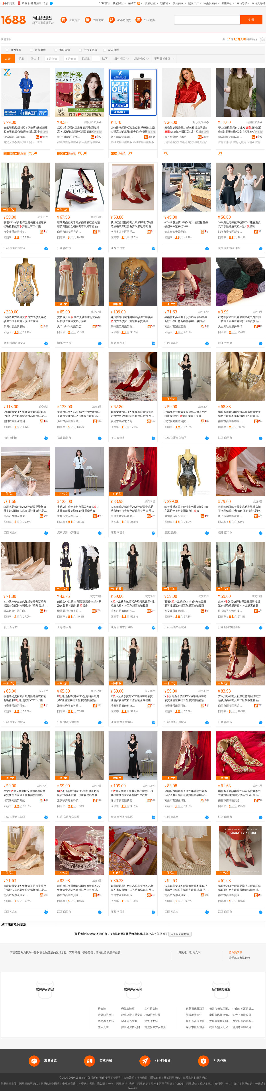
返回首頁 (162, 933)
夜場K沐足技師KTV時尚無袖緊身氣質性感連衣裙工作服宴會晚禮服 (185, 603)
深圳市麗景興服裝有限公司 (16, 326)
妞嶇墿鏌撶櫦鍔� (67, 142)
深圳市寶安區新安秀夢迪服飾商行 (230, 231)
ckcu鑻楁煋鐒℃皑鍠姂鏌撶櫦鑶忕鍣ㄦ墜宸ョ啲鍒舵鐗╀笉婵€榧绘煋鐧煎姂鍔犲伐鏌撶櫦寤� (133, 130)
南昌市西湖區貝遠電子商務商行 (69, 231)
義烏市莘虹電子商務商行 (123, 421)
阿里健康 (247, 1083)
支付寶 (219, 1083)
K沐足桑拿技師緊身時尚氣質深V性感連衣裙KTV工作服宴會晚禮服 (133, 603)
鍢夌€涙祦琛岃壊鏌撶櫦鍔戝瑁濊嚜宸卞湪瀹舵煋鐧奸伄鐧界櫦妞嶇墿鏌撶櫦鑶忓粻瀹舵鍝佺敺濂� (78, 130)
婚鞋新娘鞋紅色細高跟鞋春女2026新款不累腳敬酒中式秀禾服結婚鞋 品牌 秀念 (132, 888)
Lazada (132, 1087)
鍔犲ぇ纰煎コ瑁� (243, 142)
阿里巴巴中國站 (50, 1083)
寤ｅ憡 (44, 131)
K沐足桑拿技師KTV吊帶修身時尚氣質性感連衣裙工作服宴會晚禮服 (185, 698)
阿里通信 (191, 1083)
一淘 (110, 1083)
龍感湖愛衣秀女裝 (132, 1014)
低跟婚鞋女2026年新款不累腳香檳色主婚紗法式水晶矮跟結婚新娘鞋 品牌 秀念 (25, 888)
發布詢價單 (235, 952)
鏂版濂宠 (200, 142)
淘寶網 (82, 1083)
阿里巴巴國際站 (28, 1083)
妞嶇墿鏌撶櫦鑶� (143, 142)
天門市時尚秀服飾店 (69, 326)
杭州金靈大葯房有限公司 (224, 1027)
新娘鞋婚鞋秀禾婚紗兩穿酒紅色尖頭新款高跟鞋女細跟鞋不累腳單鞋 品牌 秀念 (78, 224)
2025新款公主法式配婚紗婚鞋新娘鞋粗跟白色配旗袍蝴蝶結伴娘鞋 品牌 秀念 (25, 604)
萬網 (202, 1083)
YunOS (179, 1083)
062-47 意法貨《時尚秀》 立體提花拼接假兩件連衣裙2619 (186, 224)
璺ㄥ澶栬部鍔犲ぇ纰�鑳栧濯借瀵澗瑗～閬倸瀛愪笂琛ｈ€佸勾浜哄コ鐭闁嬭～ (240, 130)
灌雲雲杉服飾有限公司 (69, 610)
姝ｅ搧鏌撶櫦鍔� (89, 142)
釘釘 (236, 1083)
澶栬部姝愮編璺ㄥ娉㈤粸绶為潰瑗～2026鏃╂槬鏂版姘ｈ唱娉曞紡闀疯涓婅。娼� (185, 130)
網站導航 (201, 1077)
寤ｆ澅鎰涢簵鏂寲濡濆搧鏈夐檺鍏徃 (123, 137)
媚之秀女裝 (151, 1021)
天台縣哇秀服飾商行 (230, 326)
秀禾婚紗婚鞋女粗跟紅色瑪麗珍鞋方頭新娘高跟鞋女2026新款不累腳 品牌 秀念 (239, 698)
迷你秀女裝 (151, 1008)
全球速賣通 (69, 1083)
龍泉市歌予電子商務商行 (176, 231)
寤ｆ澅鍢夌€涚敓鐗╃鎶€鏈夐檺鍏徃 (69, 137)
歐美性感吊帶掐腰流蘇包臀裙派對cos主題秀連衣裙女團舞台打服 (186, 508)
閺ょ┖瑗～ (35, 142)
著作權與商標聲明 (110, 1077)
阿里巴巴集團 (9, 1083)
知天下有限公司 (242, 1014)
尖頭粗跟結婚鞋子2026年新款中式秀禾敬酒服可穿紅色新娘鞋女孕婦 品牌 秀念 (132, 509)
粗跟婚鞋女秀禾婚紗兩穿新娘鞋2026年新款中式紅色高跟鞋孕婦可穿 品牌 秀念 (78, 888)
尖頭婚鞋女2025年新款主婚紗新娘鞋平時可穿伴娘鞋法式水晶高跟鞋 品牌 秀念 (25, 414)
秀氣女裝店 (128, 1008)
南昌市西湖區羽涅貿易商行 (123, 231)
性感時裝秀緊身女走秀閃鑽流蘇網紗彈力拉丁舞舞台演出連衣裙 (25, 319)
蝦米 (153, 1083)
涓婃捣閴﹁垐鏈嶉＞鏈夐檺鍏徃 (16, 137)
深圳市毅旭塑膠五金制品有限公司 (206, 1027)
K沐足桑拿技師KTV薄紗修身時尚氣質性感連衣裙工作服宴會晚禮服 (78, 793)
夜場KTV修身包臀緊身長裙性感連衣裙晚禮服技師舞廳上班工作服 (25, 224)
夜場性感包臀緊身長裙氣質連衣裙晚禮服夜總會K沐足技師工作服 (185, 414)
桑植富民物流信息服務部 (224, 1014)
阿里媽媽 (142, 1083)
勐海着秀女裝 (106, 1021)
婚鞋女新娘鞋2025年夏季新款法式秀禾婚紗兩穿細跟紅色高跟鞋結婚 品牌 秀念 (132, 414)
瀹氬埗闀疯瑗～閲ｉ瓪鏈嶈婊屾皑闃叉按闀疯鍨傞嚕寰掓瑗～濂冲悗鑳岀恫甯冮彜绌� (25, 130)
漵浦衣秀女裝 (129, 1021)
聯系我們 (188, 1077)
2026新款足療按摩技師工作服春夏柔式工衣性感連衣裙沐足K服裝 (239, 224)
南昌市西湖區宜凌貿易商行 (176, 326)
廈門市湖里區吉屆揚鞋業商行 (16, 421)
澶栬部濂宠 (187, 142)
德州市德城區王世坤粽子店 (225, 1008)
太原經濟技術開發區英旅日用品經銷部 (231, 1021)
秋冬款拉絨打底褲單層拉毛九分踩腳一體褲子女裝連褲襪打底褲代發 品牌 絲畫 (239, 319)
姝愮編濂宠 (171, 142)
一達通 (259, 1083)
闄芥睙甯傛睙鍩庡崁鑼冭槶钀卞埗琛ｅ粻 (230, 137)
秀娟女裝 (103, 1027)
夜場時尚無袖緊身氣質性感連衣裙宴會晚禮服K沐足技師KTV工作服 (25, 698)
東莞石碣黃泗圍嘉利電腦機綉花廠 (206, 1008)
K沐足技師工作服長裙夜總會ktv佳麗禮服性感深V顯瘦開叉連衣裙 (132, 793)
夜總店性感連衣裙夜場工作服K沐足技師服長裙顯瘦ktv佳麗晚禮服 (78, 508)
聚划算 (101, 1083)
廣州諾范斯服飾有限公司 (123, 326)
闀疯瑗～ (23, 142)
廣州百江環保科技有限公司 (202, 1021)
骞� (44, 136)
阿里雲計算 (165, 1083)
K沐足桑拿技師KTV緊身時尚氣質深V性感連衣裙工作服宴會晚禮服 (78, 698)
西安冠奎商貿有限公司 (246, 1021)
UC (210, 1083)
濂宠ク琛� (10, 142)
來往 (228, 1083)
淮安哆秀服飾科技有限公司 (16, 231)
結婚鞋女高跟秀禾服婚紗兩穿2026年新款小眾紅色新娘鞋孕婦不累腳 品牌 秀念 (186, 319)
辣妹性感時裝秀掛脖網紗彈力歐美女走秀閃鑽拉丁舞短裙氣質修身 (132, 319)
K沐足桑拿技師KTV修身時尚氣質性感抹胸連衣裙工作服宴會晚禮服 (132, 698)
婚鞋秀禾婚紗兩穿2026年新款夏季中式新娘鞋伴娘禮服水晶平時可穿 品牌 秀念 (239, 793)
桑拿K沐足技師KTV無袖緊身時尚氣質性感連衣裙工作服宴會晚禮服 (24, 793)
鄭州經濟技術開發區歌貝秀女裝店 (141, 1027)
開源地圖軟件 (194, 1014)
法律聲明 (128, 1077)
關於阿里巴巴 (172, 1077)
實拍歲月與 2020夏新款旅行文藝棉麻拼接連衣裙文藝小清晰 (78, 319)
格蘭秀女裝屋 (152, 1014)
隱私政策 (155, 1077)
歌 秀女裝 (195, 952)
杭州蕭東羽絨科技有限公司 (248, 1027)
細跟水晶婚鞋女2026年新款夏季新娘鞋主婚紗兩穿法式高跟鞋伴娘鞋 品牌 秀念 (25, 509)
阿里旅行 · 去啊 (125, 1083)
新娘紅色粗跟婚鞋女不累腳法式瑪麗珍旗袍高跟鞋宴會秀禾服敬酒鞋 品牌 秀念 (132, 224)
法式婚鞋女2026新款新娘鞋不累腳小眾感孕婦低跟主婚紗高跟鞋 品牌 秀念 (186, 888)
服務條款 (142, 1077)
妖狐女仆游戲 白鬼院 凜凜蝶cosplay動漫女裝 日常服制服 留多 (79, 603)
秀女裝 (102, 1008)
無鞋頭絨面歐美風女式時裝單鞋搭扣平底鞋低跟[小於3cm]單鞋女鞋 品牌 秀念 (239, 509)
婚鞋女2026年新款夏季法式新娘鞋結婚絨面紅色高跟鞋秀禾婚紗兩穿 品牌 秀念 (239, 888)
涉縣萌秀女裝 (106, 1014)
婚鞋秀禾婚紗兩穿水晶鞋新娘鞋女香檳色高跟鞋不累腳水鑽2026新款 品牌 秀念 (239, 414)
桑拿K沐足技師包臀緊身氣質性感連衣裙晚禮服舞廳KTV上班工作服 (239, 603)
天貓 (92, 1083)
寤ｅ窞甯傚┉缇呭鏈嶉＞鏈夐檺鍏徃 (176, 137)
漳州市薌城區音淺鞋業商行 (69, 421)
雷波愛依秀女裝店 (155, 1027)
